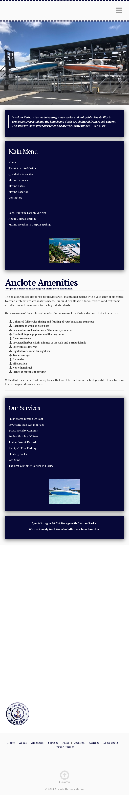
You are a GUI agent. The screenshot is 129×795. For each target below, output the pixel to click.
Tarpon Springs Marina (19, 11)
